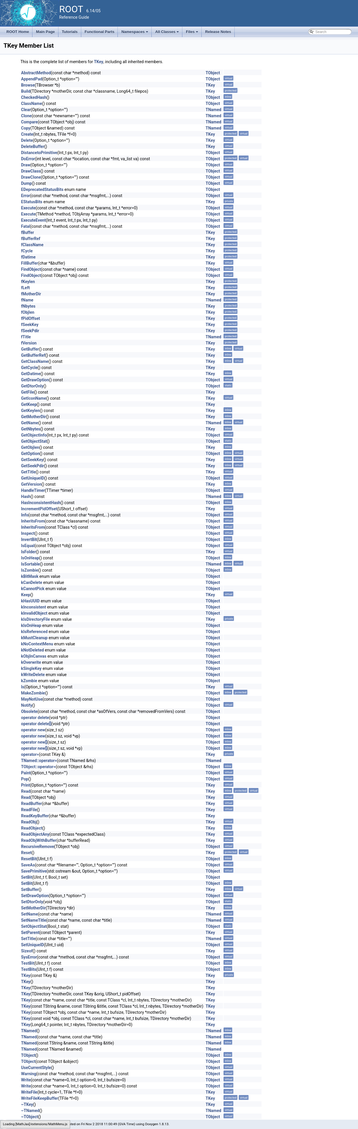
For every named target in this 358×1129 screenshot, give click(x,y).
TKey (98, 61)
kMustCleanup (34, 637)
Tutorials (70, 32)
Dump (26, 183)
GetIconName (33, 398)
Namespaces (135, 33)
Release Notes (218, 32)
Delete (27, 140)
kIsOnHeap (31, 625)
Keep (25, 594)
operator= (30, 754)
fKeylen (28, 281)
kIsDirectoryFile (35, 619)
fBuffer (27, 232)
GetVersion (31, 484)
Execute (28, 208)
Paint (26, 773)
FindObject (31, 269)
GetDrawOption (35, 380)
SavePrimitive (33, 871)
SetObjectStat (33, 926)
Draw (25, 165)
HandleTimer (33, 490)
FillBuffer (29, 263)
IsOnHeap (30, 558)
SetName (29, 914)
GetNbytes (30, 429)
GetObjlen (30, 447)
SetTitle (28, 938)
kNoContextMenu (37, 644)
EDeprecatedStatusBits (42, 189)
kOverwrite (31, 662)
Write (26, 1080)
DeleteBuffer (32, 146)
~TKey (27, 1104)
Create (27, 134)
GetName (29, 422)
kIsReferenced (34, 631)
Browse (28, 85)
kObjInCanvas (33, 656)
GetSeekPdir (32, 465)
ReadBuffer (31, 803)
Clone (26, 115)
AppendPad (31, 79)
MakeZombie (33, 693)
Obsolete (29, 711)
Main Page (45, 32)
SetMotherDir (33, 908)
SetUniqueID (32, 944)
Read (25, 791)
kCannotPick (32, 588)
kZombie (29, 680)
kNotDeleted (32, 650)
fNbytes (28, 306)
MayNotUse (31, 699)
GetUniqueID (32, 478)
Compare (29, 122)
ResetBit (29, 858)
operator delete (35, 717)
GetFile (27, 392)
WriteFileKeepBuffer (39, 1098)
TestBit (27, 963)
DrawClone (31, 177)
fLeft (25, 287)
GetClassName (35, 361)
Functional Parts (100, 32)
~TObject (29, 1116)
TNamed (214, 109)
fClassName (32, 244)
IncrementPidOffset (39, 508)
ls (22, 687)
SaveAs (28, 865)
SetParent (30, 932)
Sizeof (27, 951)
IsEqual (27, 545)
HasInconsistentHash (40, 502)
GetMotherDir (33, 416)
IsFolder (28, 551)
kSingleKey (31, 668)
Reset (26, 852)
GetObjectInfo (33, 435)
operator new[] (34, 742)
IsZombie (29, 570)
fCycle (27, 251)
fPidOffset (30, 318)
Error (25, 195)
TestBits (28, 969)
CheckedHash (33, 97)
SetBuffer (30, 889)
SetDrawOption (35, 895)
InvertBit (29, 539)
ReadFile (29, 809)
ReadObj (29, 822)
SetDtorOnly (32, 901)
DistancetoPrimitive (39, 152)
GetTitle (28, 472)
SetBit (26, 877)
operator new (33, 730)
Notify (26, 705)
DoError (28, 158)
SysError (29, 957)
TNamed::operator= (39, 760)
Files (192, 33)
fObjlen (27, 312)
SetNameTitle (33, 920)
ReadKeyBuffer (35, 815)
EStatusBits (31, 201)
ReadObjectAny (35, 834)
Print (25, 785)
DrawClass (31, 171)
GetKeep (29, 404)
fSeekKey (29, 324)
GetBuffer (30, 349)
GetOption (30, 453)
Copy (25, 128)
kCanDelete (31, 582)
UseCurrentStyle (36, 1067)
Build (25, 91)
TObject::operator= (38, 766)
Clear (26, 109)
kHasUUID (30, 601)
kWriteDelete (33, 674)
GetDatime (31, 373)
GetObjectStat (34, 441)
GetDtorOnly (32, 386)
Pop (24, 779)
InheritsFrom (33, 521)
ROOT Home (17, 32)
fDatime (28, 257)
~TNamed (30, 1110)
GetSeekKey (32, 459)
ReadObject (31, 828)
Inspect (28, 533)
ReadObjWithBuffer (38, 840)
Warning (28, 1073)
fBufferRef (30, 238)
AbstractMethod (36, 72)
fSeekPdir (30, 330)
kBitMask (29, 576)
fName (27, 300)
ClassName (31, 103)
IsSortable (30, 564)
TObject (213, 72)
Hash (25, 496)
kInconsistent (33, 607)
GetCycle (29, 367)
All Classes (167, 33)
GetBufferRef (33, 355)
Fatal (25, 226)
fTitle (26, 337)
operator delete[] (36, 723)
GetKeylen (30, 410)
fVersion (29, 343)
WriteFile (29, 1092)
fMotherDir (31, 294)
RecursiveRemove (37, 846)
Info (24, 515)
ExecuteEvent (33, 220)
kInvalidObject (34, 613)
